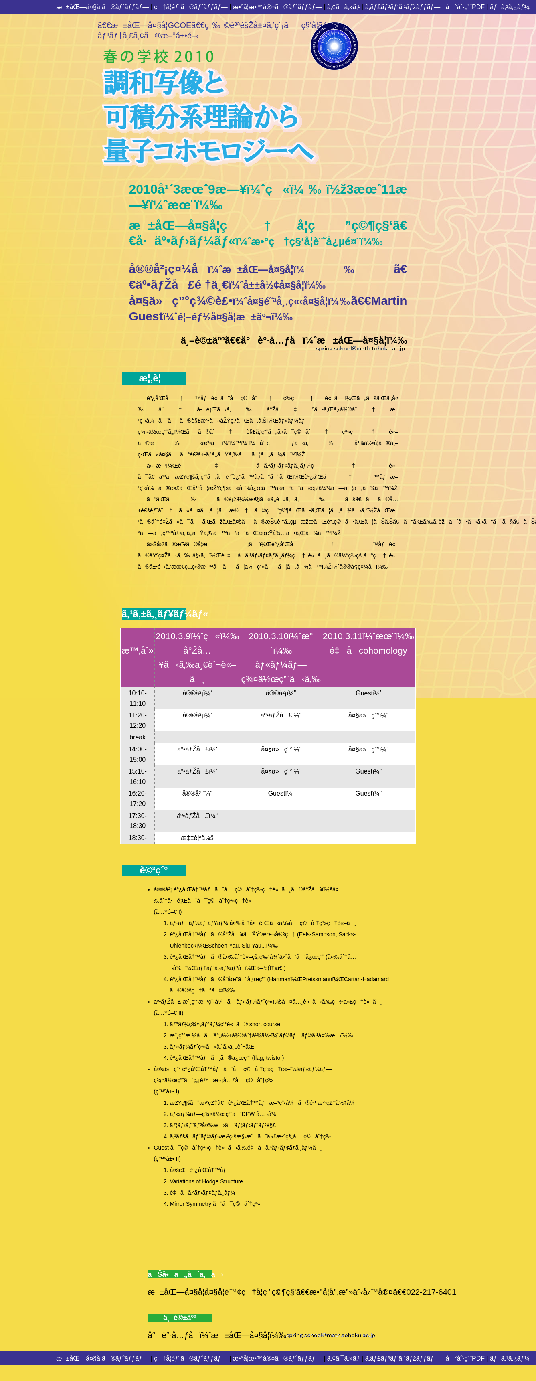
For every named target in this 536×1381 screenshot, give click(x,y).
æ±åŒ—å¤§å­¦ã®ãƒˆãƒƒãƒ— (102, 7)
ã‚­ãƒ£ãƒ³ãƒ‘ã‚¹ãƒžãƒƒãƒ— (403, 7)
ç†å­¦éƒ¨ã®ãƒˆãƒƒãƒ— (190, 7)
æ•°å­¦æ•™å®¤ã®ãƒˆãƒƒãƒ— (277, 7)
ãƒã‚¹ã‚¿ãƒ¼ (510, 7)
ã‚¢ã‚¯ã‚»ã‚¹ (343, 7)
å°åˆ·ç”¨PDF (465, 7)
